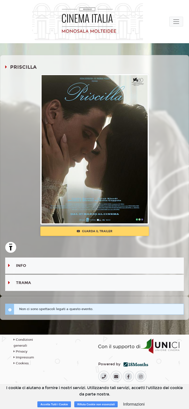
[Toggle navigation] (176, 22)
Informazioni (133, 404)
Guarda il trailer (94, 231)
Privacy (20, 352)
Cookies (21, 363)
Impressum (24, 357)
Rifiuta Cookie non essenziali (96, 404)
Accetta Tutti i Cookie (54, 404)
